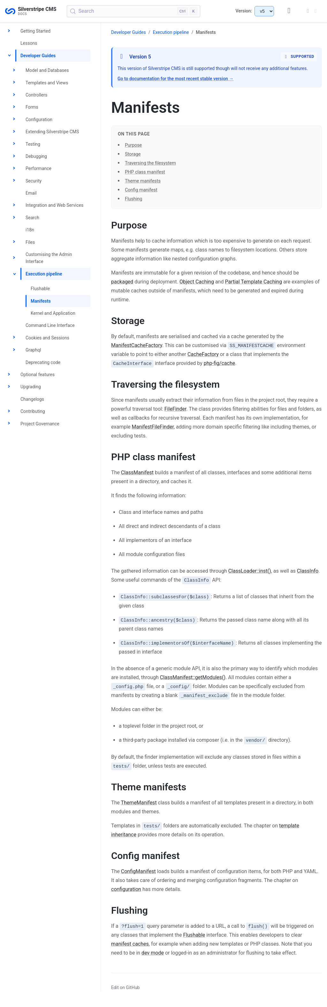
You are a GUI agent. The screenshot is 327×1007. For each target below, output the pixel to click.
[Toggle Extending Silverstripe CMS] (14, 132)
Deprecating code (43, 362)
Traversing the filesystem (150, 163)
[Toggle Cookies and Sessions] (14, 338)
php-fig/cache (219, 363)
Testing (33, 144)
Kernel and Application (53, 313)
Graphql (33, 349)
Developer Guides (38, 55)
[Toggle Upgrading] (9, 387)
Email (31, 193)
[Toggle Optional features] (9, 374)
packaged (122, 282)
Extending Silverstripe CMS (52, 131)
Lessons (28, 43)
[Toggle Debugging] (14, 156)
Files (30, 242)
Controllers (36, 94)
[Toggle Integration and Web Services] (14, 205)
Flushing (133, 199)
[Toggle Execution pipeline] (14, 274)
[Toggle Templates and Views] (14, 83)
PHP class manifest (145, 172)
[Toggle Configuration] (14, 119)
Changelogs (32, 399)
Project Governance (39, 423)
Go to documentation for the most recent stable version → (175, 78)
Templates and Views (47, 82)
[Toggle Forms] (14, 107)
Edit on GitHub (125, 987)
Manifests (41, 301)
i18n (30, 229)
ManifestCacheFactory (136, 345)
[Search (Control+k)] (133, 11)
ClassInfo (307, 571)
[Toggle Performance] (14, 168)
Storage (133, 154)
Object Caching (196, 282)
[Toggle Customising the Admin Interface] (14, 258)
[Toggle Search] (14, 217)
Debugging (36, 156)
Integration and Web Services (54, 205)
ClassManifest (137, 472)
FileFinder (175, 409)
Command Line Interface (50, 325)
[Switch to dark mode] (311, 11)
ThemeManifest (139, 803)
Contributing (32, 411)
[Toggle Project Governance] (9, 424)
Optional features (37, 374)
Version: (244, 10)
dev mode (152, 953)
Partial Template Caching (253, 282)
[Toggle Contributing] (9, 411)
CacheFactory (203, 354)
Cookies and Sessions (47, 337)
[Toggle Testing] (14, 144)
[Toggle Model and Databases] (14, 70)
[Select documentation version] (264, 11)
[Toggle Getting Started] (9, 31)
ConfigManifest (138, 871)
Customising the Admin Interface (49, 258)
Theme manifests (143, 181)
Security (34, 180)
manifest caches (130, 944)
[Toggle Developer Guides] (9, 55)
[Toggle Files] (14, 242)
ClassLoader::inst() (249, 571)
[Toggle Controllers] (14, 95)
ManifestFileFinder (152, 427)
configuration (126, 889)
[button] (216, 507)
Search (32, 217)
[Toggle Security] (14, 181)
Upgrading (30, 386)
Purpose (133, 145)
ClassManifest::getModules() (192, 677)
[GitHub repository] (289, 11)
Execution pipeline (44, 273)
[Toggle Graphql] (14, 350)
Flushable (40, 288)
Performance (38, 168)
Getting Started (35, 31)
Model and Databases (47, 70)
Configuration (39, 119)
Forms (32, 107)
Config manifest (141, 190)
